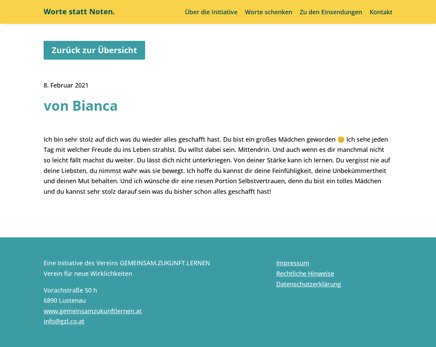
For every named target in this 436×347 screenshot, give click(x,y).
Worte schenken (268, 13)
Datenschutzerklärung (308, 284)
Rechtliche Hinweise (305, 273)
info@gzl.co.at (64, 321)
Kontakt (381, 13)
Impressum (292, 263)
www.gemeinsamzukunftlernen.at (93, 311)
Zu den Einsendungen (331, 13)
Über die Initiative (211, 13)
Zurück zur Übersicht (94, 50)
